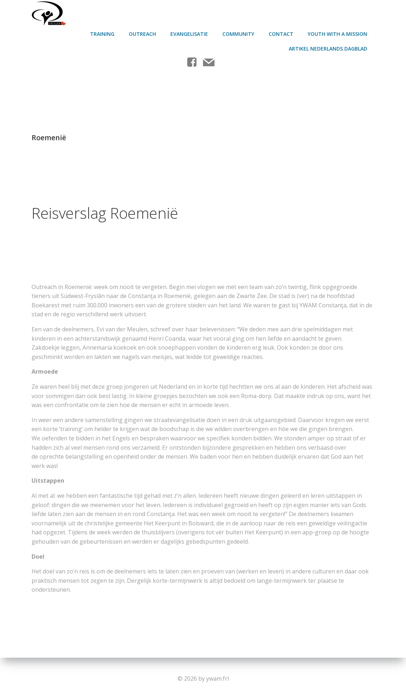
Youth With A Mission (338, 32)
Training (103, 32)
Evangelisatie (190, 32)
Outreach (143, 32)
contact (281, 32)
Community (239, 32)
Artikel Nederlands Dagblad (328, 47)
